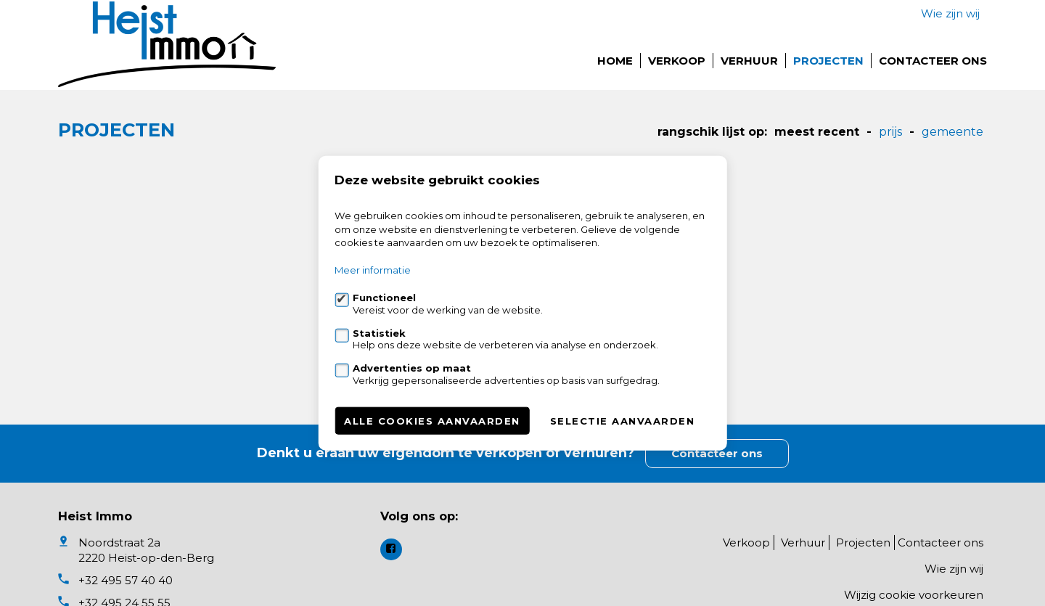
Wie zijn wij (950, 13)
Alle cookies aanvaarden (432, 420)
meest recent (816, 132)
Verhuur (749, 60)
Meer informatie (373, 270)
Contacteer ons (933, 60)
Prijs (890, 132)
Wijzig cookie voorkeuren (913, 595)
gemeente (952, 132)
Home (615, 60)
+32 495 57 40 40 (125, 580)
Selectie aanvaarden (622, 420)
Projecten (828, 60)
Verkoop (676, 60)
